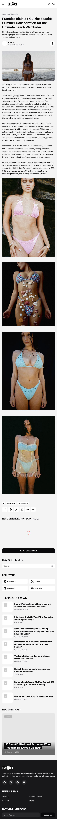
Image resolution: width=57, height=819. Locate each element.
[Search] (53, 4)
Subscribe (48, 815)
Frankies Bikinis (23, 503)
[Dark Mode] (49, 4)
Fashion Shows (35, 796)
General (5, 801)
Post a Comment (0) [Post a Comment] (28, 551)
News (31, 801)
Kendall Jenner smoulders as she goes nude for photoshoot (32, 670)
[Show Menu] (3, 4)
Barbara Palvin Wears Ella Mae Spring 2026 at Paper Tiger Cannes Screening (34, 683)
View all (36, 519)
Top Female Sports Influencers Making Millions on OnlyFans (32, 657)
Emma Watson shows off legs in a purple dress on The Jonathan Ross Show (32, 605)
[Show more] (33, 509)
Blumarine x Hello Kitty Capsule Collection (33, 696)
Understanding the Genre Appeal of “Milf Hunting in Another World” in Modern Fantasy (33, 644)
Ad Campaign (13, 14)
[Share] (52, 43)
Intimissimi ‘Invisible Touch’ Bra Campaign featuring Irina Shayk (33, 618)
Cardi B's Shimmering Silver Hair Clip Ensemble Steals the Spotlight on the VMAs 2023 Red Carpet (34, 631)
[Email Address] (21, 815)
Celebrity (5, 796)
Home (4, 14)
